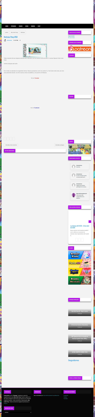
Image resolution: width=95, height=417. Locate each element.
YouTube (66, 398)
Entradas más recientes (11, 145)
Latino (6, 32)
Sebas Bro (56, 395)
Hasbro (5, 403)
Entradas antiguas (59, 145)
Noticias (23, 32)
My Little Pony (14, 32)
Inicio (6, 26)
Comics (20, 26)
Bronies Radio (71, 37)
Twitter (65, 397)
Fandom (33, 26)
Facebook (66, 395)
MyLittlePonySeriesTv (81, 193)
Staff (39, 26)
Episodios (13, 26)
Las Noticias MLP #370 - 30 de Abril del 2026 (79, 227)
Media (26, 26)
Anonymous (79, 165)
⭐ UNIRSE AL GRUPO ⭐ (74, 152)
